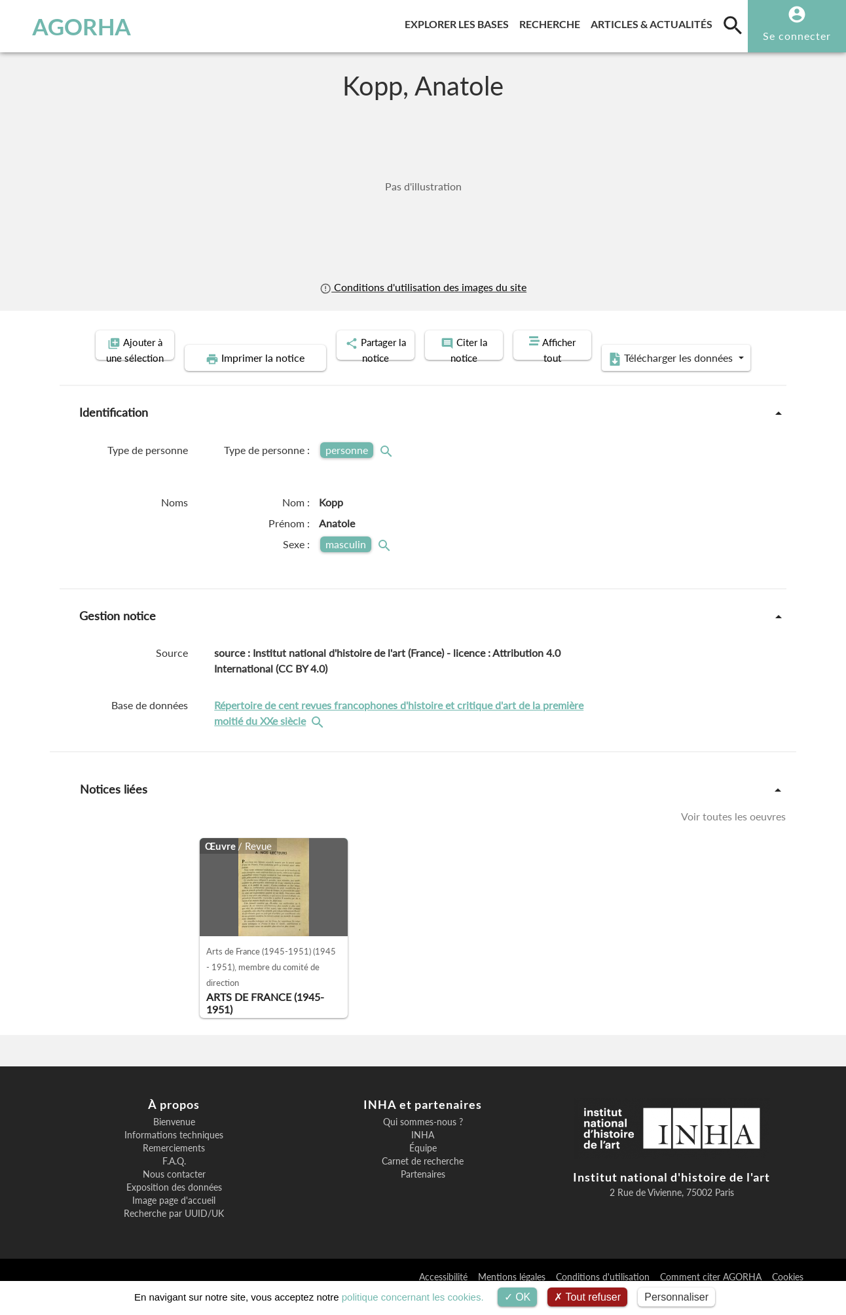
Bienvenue (174, 1141)
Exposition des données (174, 1207)
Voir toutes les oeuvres (733, 836)
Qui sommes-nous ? (423, 1141)
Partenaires (423, 1194)
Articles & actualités (654, 22)
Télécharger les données (646, 378)
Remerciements (174, 1168)
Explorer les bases (459, 22)
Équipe (423, 1168)
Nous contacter (174, 1194)
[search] (733, 25)
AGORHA (75, 26)
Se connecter (797, 35)
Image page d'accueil (173, 1220)
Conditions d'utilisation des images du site (423, 287)
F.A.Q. (174, 1181)
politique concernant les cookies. (413, 1297)
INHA (422, 1154)
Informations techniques (173, 1154)
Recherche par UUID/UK (174, 1233)
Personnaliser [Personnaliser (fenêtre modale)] (676, 1297)
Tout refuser (587, 1297)
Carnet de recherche (423, 1181)
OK (517, 1297)
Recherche (552, 22)
